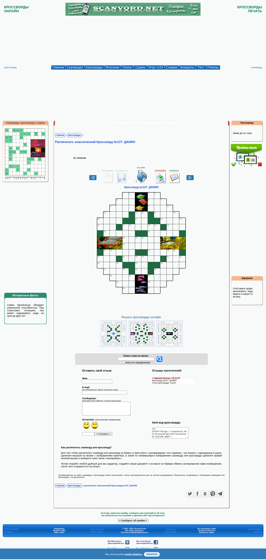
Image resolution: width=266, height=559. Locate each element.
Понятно (151, 554)
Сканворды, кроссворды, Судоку (25, 122)
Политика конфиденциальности (134, 534)
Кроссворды (74, 135)
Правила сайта (59, 533)
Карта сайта (59, 534)
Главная (60, 135)
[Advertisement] (133, 39)
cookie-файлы (133, 554)
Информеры (59, 531)
